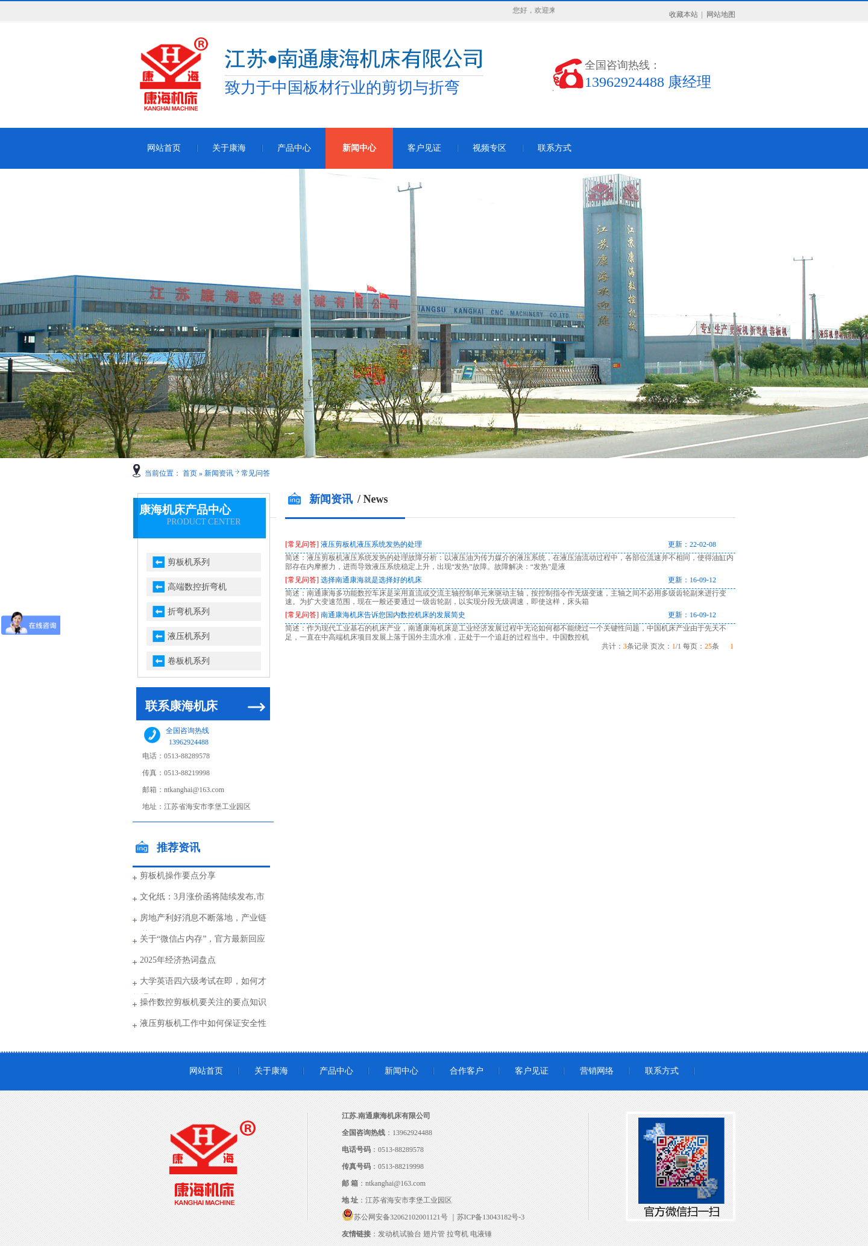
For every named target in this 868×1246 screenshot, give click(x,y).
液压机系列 (189, 636)
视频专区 (489, 148)
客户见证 (424, 148)
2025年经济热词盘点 (178, 959)
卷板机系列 (189, 660)
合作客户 (466, 1070)
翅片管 (434, 1234)
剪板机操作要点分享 (178, 875)
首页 (190, 473)
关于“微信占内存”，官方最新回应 (202, 938)
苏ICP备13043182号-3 (491, 1217)
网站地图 (720, 14)
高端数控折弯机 (197, 586)
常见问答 (255, 473)
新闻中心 (359, 148)
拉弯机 (457, 1234)
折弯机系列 (189, 611)
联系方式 (554, 148)
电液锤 (481, 1234)
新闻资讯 (218, 473)
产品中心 (294, 148)
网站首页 (164, 148)
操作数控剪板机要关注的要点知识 (203, 1002)
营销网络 (597, 1070)
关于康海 (229, 148)
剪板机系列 (189, 562)
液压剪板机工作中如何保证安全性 (203, 1023)
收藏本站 (683, 14)
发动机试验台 (399, 1234)
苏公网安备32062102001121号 (401, 1217)
